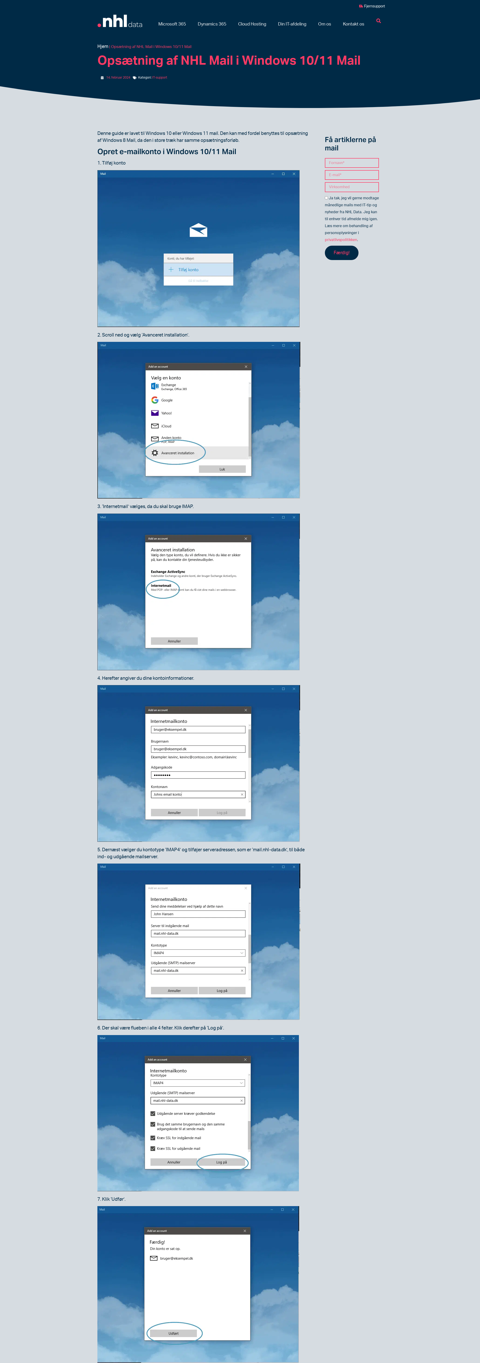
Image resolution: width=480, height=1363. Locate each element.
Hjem (102, 46)
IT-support (159, 77)
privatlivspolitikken (341, 240)
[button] (172, 24)
